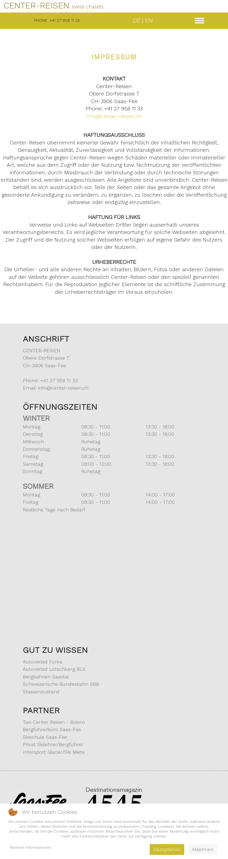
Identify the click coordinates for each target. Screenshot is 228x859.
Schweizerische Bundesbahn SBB (61, 684)
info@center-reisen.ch (114, 116)
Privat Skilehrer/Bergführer (53, 744)
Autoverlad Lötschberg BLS (54, 669)
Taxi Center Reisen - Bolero (54, 722)
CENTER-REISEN (54, 5)
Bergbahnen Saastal (46, 676)
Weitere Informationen (30, 847)
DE (136, 20)
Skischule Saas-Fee (45, 737)
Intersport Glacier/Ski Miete (54, 752)
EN (149, 20)
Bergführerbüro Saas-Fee (52, 729)
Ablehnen (202, 849)
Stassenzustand (41, 691)
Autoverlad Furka (42, 662)
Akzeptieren (167, 849)
